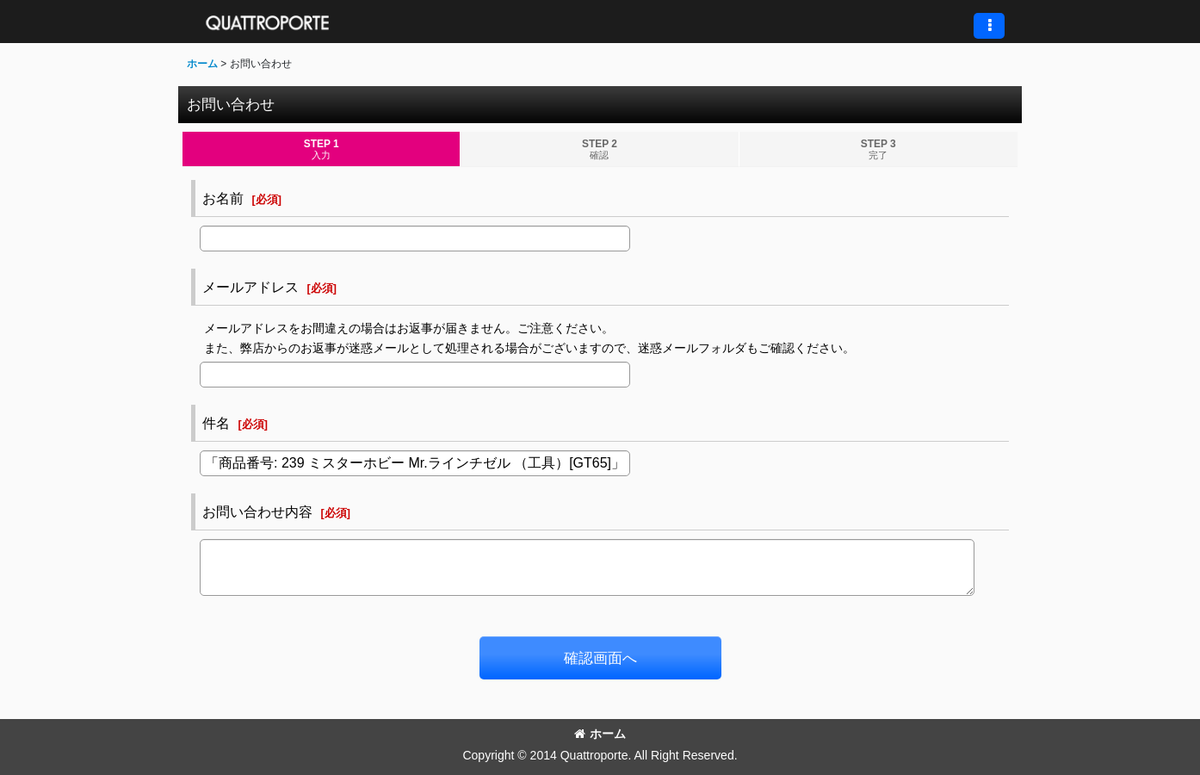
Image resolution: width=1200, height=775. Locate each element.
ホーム (600, 734)
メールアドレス (250, 286)
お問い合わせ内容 (257, 511)
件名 (216, 423)
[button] (989, 26)
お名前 (223, 198)
